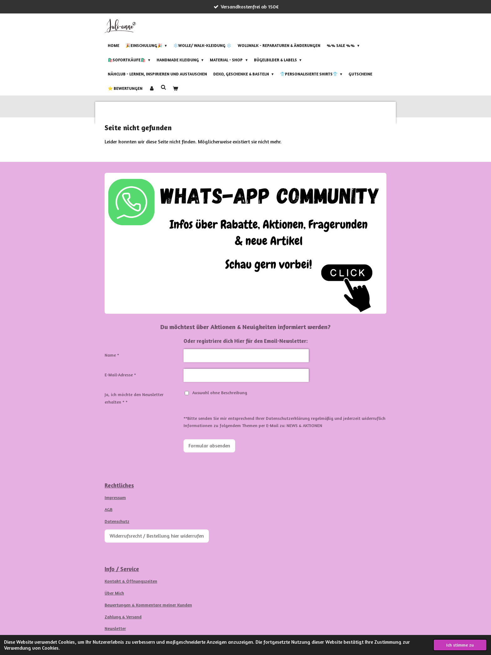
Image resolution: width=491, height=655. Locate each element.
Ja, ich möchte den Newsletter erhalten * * (134, 398)
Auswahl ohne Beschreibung (216, 392)
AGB (108, 509)
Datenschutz (117, 521)
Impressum (115, 497)
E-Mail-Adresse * (120, 374)
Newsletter (115, 628)
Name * (112, 355)
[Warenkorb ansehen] (175, 88)
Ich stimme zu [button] (460, 644)
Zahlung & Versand (123, 616)
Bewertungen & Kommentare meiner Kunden (148, 604)
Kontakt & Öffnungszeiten (131, 581)
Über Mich (114, 593)
